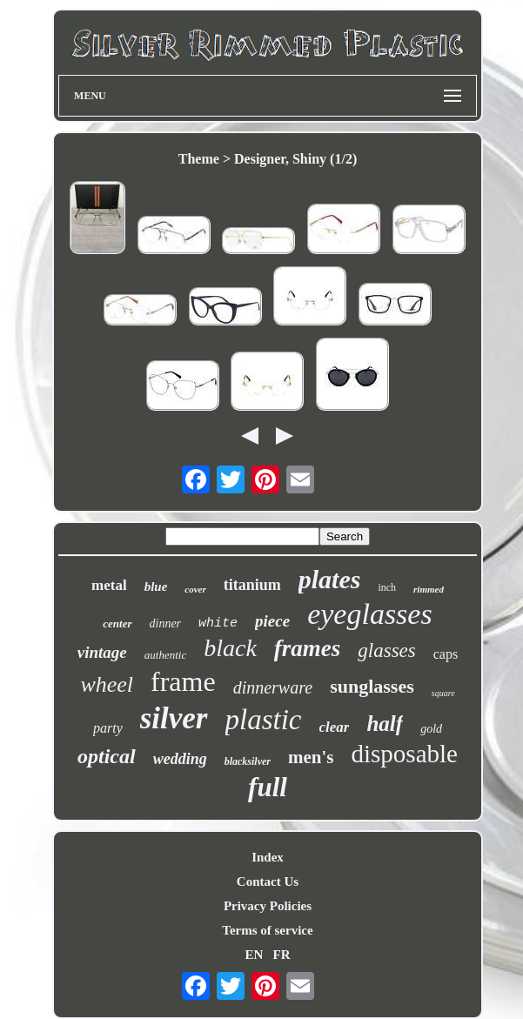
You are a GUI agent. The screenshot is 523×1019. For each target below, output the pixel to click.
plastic (263, 719)
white (218, 623)
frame (183, 681)
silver (174, 718)
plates (329, 579)
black (230, 647)
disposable (405, 754)
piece (272, 621)
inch (387, 587)
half (384, 723)
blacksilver (248, 761)
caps (445, 654)
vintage (102, 652)
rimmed (428, 589)
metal (109, 585)
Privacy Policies (268, 906)
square (443, 693)
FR (282, 955)
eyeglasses (369, 614)
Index (267, 857)
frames (307, 648)
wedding (180, 759)
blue (156, 586)
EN (254, 955)
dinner (166, 623)
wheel (106, 684)
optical (106, 756)
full (267, 787)
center (117, 623)
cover (194, 589)
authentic (165, 654)
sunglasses (372, 686)
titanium (252, 584)
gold (431, 728)
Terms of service (267, 930)
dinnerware (272, 687)
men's (311, 757)
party (108, 728)
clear (334, 727)
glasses (386, 650)
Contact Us (267, 881)
